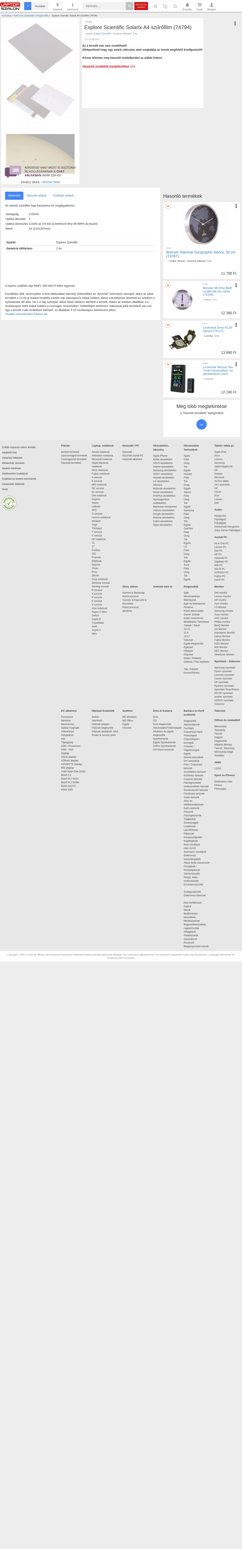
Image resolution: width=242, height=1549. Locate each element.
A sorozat (97, 477)
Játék (217, 762)
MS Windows (129, 717)
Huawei (188, 474)
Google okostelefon (163, 514)
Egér (186, 592)
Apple (187, 455)
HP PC (218, 554)
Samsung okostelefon (164, 470)
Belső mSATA (69, 786)
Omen (95, 568)
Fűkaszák (189, 833)
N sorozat (97, 590)
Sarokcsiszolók (193, 873)
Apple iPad (220, 452)
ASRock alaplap (70, 760)
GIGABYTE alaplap (72, 764)
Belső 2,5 (66, 775)
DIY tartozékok (191, 761)
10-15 (187, 629)
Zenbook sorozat (101, 582)
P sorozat (97, 597)
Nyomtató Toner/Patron (226, 689)
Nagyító (218, 737)
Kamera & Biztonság (133, 592)
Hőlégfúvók (190, 931)
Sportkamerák (160, 738)
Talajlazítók (190, 819)
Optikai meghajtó (70, 727)
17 (93, 546)
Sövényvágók (193, 822)
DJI (155, 720)
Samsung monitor (223, 611)
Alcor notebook (100, 470)
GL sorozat (97, 492)
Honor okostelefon (163, 492)
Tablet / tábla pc (224, 445)
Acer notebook (99, 608)
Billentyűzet (190, 600)
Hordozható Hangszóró (226, 526)
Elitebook (97, 561)
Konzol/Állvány (192, 672)
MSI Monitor (220, 647)
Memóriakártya (192, 596)
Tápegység (67, 742)
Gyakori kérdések (11, 468)
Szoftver (127, 710)
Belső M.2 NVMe (71, 782)
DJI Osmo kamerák (164, 749)
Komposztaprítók (193, 837)
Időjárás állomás (223, 744)
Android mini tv (162, 586)
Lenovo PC (220, 547)
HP (216, 470)
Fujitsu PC (219, 576)
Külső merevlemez (194, 618)
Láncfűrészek (193, 830)
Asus (217, 455)
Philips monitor (222, 621)
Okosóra (157, 484)
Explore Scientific (102, 33)
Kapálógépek (191, 841)
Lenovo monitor (222, 596)
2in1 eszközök (222, 484)
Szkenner (219, 704)
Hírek (5, 489)
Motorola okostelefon (164, 488)
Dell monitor (220, 592)
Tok (186, 466)
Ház (63, 738)
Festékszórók (191, 935)
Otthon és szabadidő (227, 720)
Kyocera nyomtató (224, 685)
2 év (135, 33)
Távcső (218, 733)
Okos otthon (130, 586)
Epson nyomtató (223, 671)
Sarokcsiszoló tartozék (196, 790)
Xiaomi (187, 492)
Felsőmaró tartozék (194, 793)
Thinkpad (97, 528)
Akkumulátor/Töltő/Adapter (167, 727)
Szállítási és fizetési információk (19, 478)
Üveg (186, 463)
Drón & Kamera (162, 710)
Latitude (96, 506)
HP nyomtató (221, 682)
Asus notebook (100, 579)
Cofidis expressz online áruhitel (18, 447)
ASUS (217, 492)
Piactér (65, 445)
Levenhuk (208, 336)
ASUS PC (219, 568)
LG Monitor (220, 607)
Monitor (219, 586)
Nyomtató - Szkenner (227, 661)
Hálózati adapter (100, 724)
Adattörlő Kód (9, 452)
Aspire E (96, 619)
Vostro (95, 502)
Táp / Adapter (191, 669)
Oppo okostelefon (162, 524)
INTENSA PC (221, 572)
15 (93, 542)
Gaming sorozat (101, 586)
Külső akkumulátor (194, 611)
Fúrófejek (191, 728)
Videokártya (67, 731)
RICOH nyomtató (223, 693)
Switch (95, 615)
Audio (218, 509)
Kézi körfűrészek (195, 902)
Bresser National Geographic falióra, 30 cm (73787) (201, 254)
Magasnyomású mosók (196, 946)
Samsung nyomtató (224, 667)
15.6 (186, 632)
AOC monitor (221, 618)
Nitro (94, 633)
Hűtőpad (188, 650)
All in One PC (221, 543)
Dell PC (218, 550)
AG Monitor (220, 629)
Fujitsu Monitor (222, 640)
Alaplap (65, 753)
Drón (155, 717)
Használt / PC (130, 445)
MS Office (127, 720)
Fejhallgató (220, 519)
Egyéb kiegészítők (193, 643)
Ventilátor (219, 755)
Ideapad (96, 521)
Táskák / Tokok (192, 625)
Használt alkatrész (132, 459)
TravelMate (98, 622)
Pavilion (96, 550)
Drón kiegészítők (162, 724)
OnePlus (188, 528)
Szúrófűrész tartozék (195, 771)
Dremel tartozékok (195, 757)
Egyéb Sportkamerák (165, 742)
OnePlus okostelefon (164, 495)
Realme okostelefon (163, 517)
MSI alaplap (67, 767)
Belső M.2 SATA (69, 778)
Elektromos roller (223, 781)
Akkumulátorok (194, 724)
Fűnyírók (188, 811)
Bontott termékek (70, 452)
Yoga (94, 524)
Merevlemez (67, 724)
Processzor (67, 717)
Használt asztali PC (132, 455)
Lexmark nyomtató (224, 675)
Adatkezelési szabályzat (15, 473)
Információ (72, 6)
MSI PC (218, 565)
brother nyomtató (223, 696)
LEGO (217, 768)
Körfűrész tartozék (193, 775)
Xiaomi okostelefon (163, 466)
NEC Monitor (221, 650)
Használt (127, 452)
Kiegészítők (191, 586)
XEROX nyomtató (224, 700)
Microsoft (219, 477)
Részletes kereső (141, 6)
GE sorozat (98, 488)
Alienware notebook (102, 455)
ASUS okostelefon (163, 463)
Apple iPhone (160, 455)
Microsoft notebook (102, 459)
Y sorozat (97, 532)
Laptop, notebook (103, 445)
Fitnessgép (220, 788)
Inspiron (96, 499)
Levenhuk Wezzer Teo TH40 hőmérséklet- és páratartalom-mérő (218, 370)
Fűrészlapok (192, 735)
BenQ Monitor (221, 625)
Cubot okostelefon (163, 521)
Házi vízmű (190, 848)
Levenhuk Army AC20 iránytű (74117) (217, 329)
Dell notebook (99, 495)
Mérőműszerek (192, 921)
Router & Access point (104, 735)
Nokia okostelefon (162, 459)
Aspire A (96, 630)
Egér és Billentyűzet (194, 603)
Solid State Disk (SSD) (73, 771)
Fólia (186, 459)
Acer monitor (221, 603)
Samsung (189, 510)
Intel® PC (219, 579)
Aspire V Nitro (100, 612)
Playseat (188, 654)
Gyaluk (192, 906)
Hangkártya (67, 735)
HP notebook (99, 539)
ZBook (95, 575)
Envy (94, 572)
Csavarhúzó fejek (195, 731)
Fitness (218, 785)
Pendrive (188, 607)
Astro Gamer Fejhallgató (227, 530)
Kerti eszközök (191, 808)
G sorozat (97, 513)
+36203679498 (50, 182)
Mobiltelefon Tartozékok (196, 621)
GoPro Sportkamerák (164, 746)
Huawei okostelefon (163, 477)
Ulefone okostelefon (163, 510)
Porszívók (189, 942)
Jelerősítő (97, 720)
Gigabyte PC (221, 561)
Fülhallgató (220, 523)
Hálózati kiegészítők (102, 727)
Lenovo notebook (101, 517)
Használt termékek (71, 462)
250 (94, 553)
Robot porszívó (130, 596)
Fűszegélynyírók (193, 815)
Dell (216, 502)
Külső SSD (67, 789)
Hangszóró (220, 515)
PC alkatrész (69, 710)
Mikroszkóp (220, 726)
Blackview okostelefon (165, 506)
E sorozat (97, 481)
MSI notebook (99, 484)
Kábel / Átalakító (193, 658)
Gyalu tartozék (191, 797)
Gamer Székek (192, 614)
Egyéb (187, 470)
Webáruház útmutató (13, 463)
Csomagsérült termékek (74, 459)
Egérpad (188, 647)
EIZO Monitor (221, 643)
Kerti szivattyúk (192, 844)
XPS (94, 510)
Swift (94, 626)
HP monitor (220, 600)
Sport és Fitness (224, 775)
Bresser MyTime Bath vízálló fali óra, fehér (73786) (217, 291)
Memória (66, 720)
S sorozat (97, 604)
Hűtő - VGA (67, 749)
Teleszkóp (219, 730)
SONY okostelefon (163, 474)
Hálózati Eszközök (103, 710)
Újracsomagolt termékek (74, 455)
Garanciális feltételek (13, 484)
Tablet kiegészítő (223, 466)
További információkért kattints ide (26, 314)
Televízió (219, 710)
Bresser (181, 261)
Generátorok (190, 939)
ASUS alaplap (69, 757)
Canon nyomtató (223, 678)
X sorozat (97, 593)
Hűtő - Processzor (70, 746)
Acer (216, 495)
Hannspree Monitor (224, 632)
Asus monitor (221, 614)
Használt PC (221, 558)
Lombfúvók (190, 826)
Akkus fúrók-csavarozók (196, 862)
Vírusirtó (126, 727)
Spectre (96, 564)
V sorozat (97, 535)
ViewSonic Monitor (224, 654)
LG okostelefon (161, 481)
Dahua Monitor (222, 636)
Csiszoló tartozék (193, 779)
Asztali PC (220, 537)
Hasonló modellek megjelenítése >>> (108, 66)
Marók (190, 910)
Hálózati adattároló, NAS (105, 731)
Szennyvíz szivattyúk (195, 851)
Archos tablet (221, 481)
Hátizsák (188, 640)
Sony (186, 564)
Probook (96, 557)
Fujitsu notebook (101, 473)
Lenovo (218, 459)
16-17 (187, 636)
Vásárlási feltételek (12, 457)
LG (185, 546)
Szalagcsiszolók (192, 891)
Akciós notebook (101, 452)
